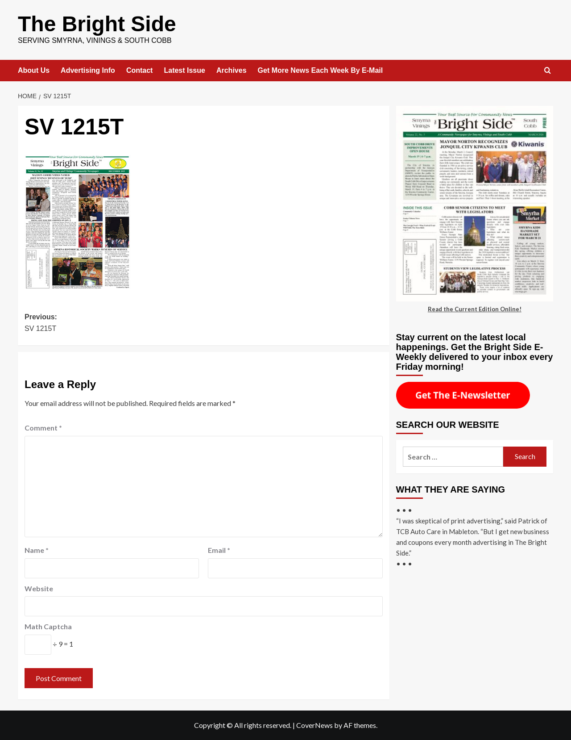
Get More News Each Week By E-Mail (320, 70)
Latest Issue (184, 70)
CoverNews (314, 725)
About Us (34, 70)
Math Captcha (48, 626)
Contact (139, 70)
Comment (43, 427)
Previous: (114, 323)
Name (37, 550)
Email (219, 550)
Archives (231, 70)
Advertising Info (88, 70)
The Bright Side (97, 24)
